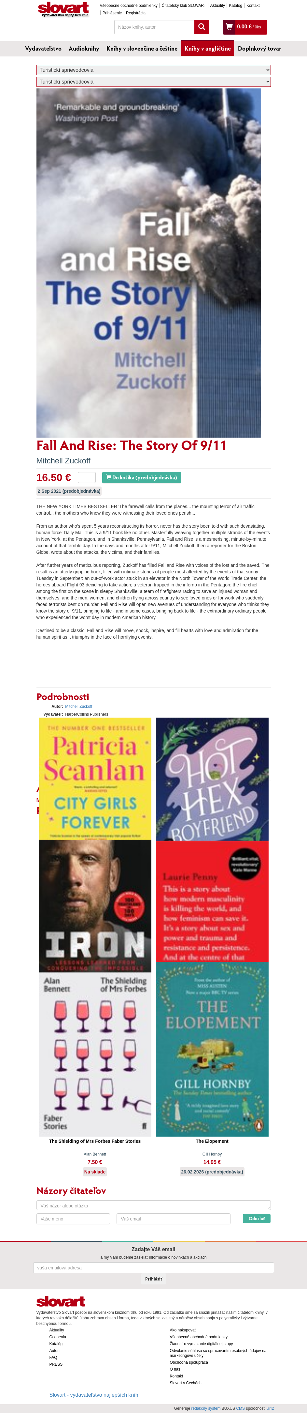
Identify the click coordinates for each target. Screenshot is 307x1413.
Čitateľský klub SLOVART (184, 5)
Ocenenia (57, 1337)
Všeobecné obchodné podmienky (129, 5)
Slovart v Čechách (186, 1383)
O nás (175, 1369)
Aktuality (217, 5)
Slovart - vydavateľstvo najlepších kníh (93, 1395)
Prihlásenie (112, 13)
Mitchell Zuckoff (63, 460)
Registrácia (136, 13)
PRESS (56, 1364)
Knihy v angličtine (208, 48)
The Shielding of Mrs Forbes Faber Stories (95, 1141)
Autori (54, 1350)
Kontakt (253, 5)
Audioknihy (84, 48)
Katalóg (236, 5)
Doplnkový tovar (259, 48)
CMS (240, 1408)
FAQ (53, 1357)
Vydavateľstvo (43, 48)
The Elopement (212, 1141)
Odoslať (257, 1218)
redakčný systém (205, 1408)
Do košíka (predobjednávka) (141, 477)
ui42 (270, 1408)
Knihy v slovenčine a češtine (141, 48)
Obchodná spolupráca (189, 1362)
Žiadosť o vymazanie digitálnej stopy (201, 1344)
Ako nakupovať (183, 1330)
